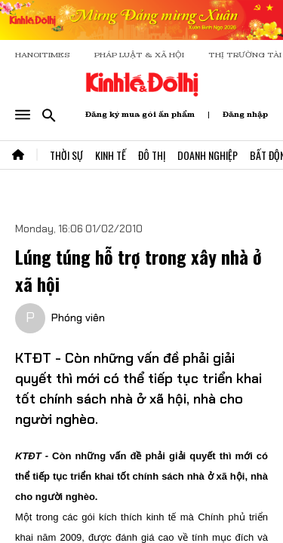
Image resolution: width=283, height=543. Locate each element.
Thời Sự (66, 155)
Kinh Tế (110, 155)
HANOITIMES (42, 55)
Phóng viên (78, 317)
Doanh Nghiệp (207, 155)
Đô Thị (151, 155)
